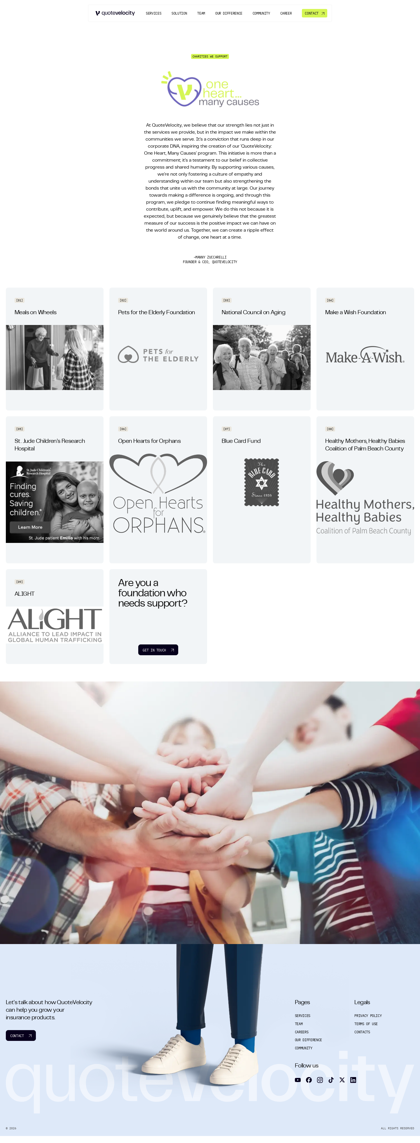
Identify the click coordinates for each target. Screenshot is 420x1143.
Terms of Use (368, 1024)
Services (304, 1015)
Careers (303, 1032)
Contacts (364, 1032)
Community (305, 1048)
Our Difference (310, 1040)
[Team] (201, 13)
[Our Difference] (228, 13)
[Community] (261, 13)
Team (301, 1024)
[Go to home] (115, 13)
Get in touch (158, 650)
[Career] (286, 13)
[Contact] (314, 13)
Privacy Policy (369, 1015)
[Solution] (179, 13)
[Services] (153, 13)
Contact (21, 1035)
